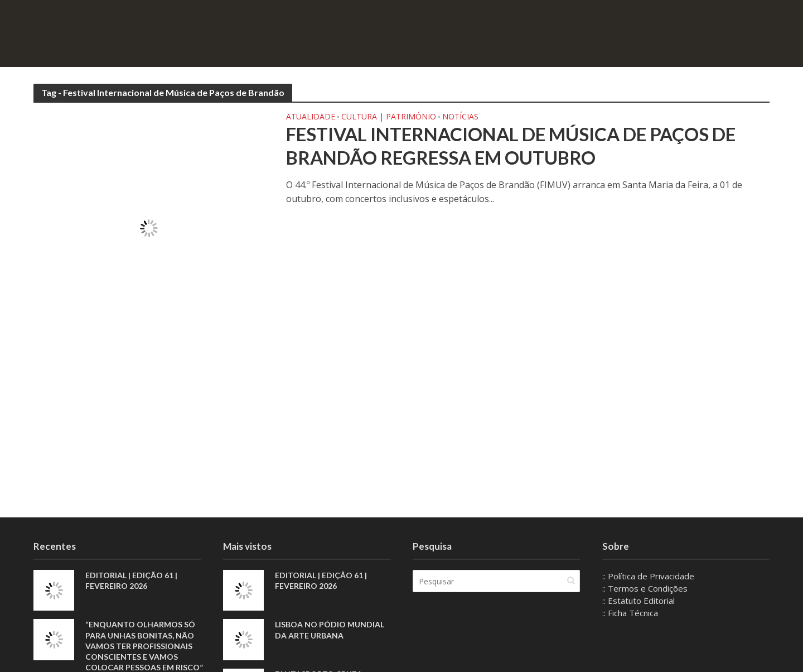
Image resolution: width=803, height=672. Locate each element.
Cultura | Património (388, 117)
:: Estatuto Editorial (638, 600)
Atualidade (310, 117)
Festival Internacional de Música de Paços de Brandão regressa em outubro (511, 146)
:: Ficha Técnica (630, 612)
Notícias (460, 117)
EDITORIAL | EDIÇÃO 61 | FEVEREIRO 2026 (131, 580)
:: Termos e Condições (645, 588)
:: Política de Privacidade (648, 576)
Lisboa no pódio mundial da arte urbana (329, 630)
